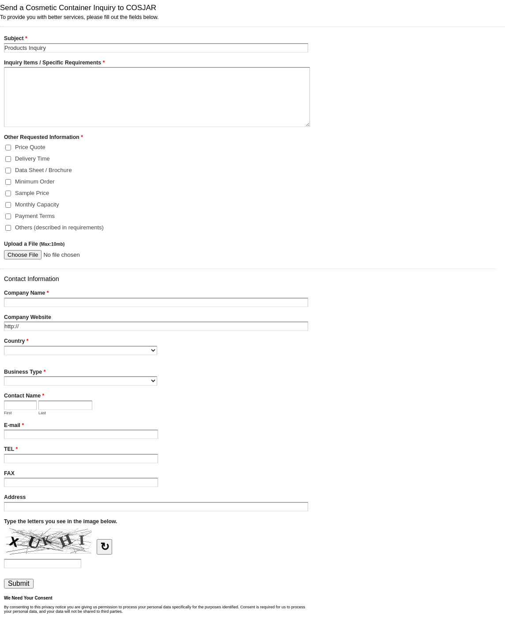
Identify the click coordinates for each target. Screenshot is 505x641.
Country (16, 342)
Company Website (27, 317)
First (8, 413)
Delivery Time (32, 158)
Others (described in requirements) (59, 227)
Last (42, 413)
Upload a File (34, 244)
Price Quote (30, 147)
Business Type (24, 373)
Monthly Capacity (37, 204)
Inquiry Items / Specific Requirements (54, 63)
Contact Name (24, 397)
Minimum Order (35, 181)
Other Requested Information (43, 138)
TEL (11, 450)
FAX (9, 473)
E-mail (14, 426)
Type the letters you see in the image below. (60, 521)
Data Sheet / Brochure (43, 170)
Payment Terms (35, 216)
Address (15, 497)
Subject (15, 39)
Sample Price (32, 193)
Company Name (26, 294)
